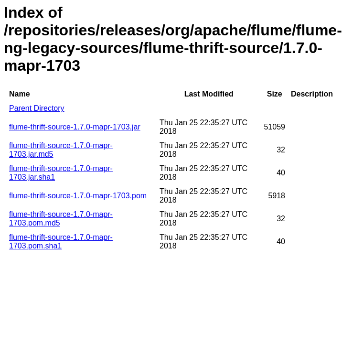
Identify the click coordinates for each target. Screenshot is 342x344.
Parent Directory (36, 108)
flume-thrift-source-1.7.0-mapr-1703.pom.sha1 (61, 241)
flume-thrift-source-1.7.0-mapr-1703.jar (74, 127)
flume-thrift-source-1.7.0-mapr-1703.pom (78, 196)
